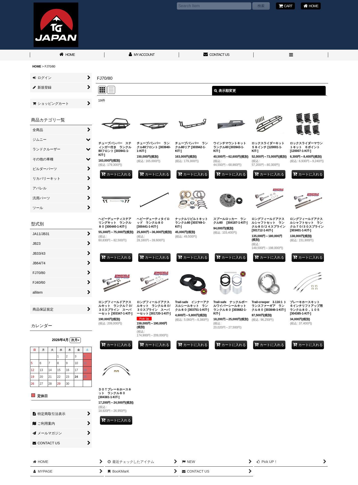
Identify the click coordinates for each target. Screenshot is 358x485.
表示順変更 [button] (225, 91)
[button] (291, 55)
